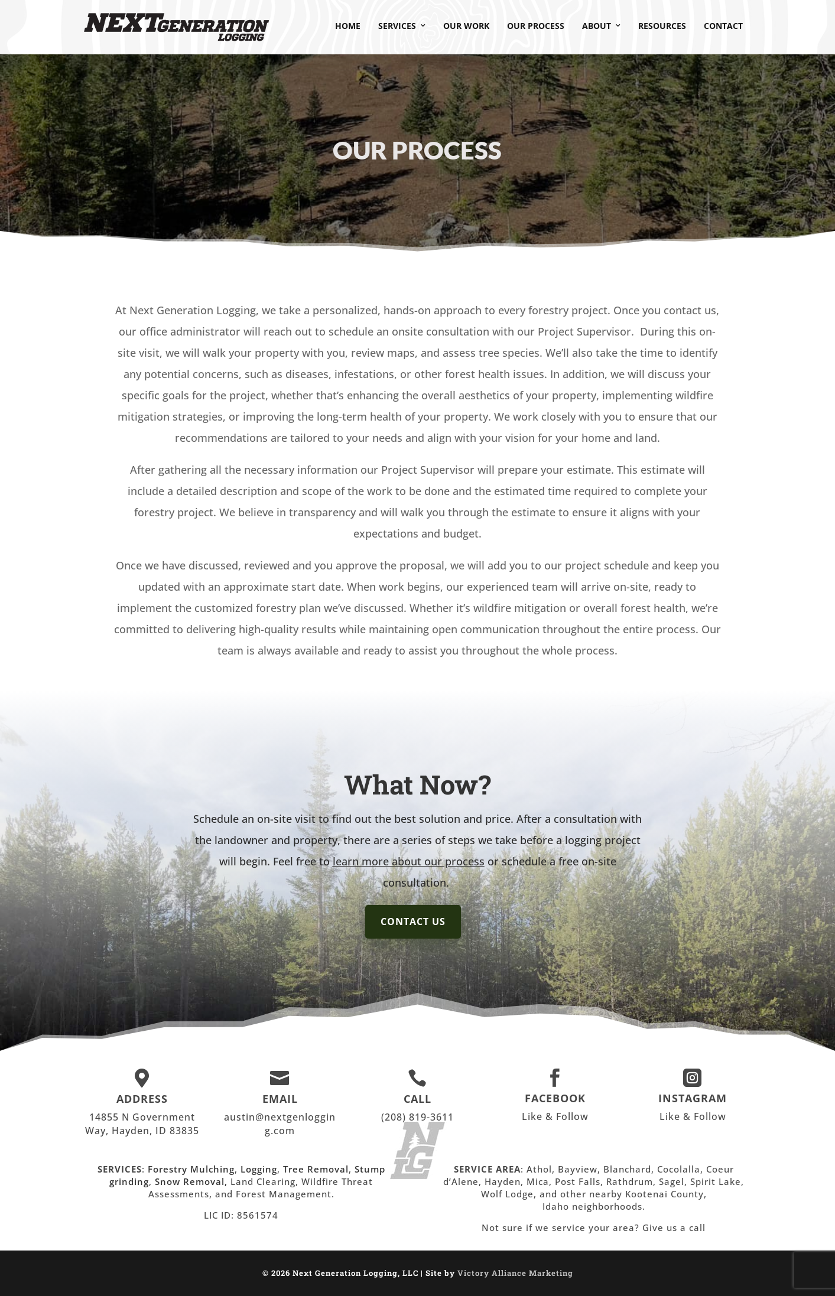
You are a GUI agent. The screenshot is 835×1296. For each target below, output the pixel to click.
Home (347, 25)
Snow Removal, (192, 1181)
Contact (723, 25)
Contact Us (413, 921)
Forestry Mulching (191, 1169)
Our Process (535, 25)
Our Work (466, 25)
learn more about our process (409, 861)
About (596, 25)
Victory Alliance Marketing (515, 1273)
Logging (259, 1169)
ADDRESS (142, 1099)
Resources (662, 25)
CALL (417, 1099)
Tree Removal (316, 1169)
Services (397, 25)
